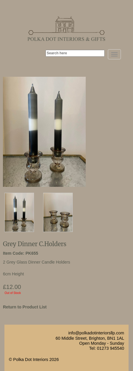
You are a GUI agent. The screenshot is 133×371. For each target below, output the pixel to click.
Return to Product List (25, 307)
